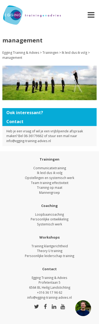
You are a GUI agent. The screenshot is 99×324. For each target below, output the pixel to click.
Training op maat (49, 187)
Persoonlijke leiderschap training (49, 256)
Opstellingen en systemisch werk (49, 178)
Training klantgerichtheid (49, 246)
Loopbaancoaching (49, 214)
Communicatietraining (49, 168)
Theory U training (49, 251)
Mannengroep (49, 192)
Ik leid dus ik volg (49, 173)
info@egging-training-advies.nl (28, 141)
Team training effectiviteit (49, 183)
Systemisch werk (49, 224)
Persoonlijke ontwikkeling (49, 219)
